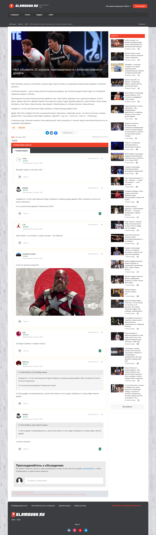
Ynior (24, 159)
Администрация (65, 506)
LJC (24, 225)
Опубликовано (32, 163)
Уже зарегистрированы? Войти (118, 6)
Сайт (51, 15)
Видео (39, 15)
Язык (77, 524)
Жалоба (14, 140)
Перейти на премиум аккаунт (126, 506)
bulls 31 (25, 362)
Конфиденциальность (19, 506)
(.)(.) (24, 332)
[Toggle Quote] (19, 372)
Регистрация (140, 6)
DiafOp (25, 188)
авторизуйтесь (89, 469)
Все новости (127, 407)
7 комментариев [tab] (21, 151)
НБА (13, 137)
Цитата (25, 177)
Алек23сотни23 (28, 254)
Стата (27, 15)
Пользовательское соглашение (43, 506)
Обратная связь (80, 506)
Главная (15, 15)
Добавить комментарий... (37, 481)
